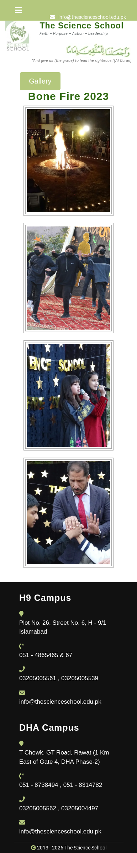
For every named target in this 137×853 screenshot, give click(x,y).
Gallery (40, 81)
